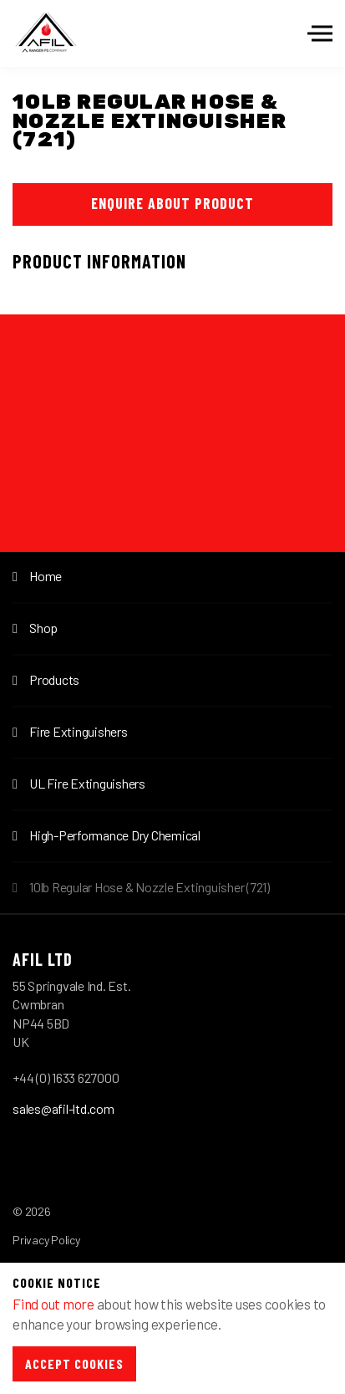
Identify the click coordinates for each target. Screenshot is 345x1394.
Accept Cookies (74, 1363)
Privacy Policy (46, 1240)
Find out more (53, 1303)
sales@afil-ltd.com (63, 1108)
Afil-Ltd (46, 33)
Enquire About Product (172, 203)
